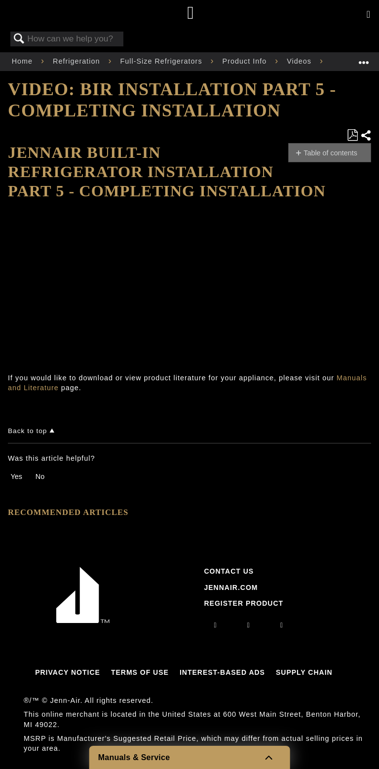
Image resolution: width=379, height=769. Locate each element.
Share (365, 135)
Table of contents (330, 153)
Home (23, 61)
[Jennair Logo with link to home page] (83, 620)
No (40, 476)
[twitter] (282, 625)
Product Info (246, 61)
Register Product (243, 603)
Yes (16, 476)
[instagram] (216, 625)
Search (19, 39)
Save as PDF (352, 135)
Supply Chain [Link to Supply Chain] (304, 672)
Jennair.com (231, 587)
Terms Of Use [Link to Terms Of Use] (140, 672)
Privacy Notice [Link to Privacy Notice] (67, 672)
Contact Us (229, 571)
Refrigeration (77, 61)
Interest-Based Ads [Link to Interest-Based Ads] (222, 672)
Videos (300, 61)
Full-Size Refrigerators (162, 61)
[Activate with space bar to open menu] (368, 14)
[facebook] (249, 625)
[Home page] (190, 13)
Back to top (27, 431)
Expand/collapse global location (363, 58)
